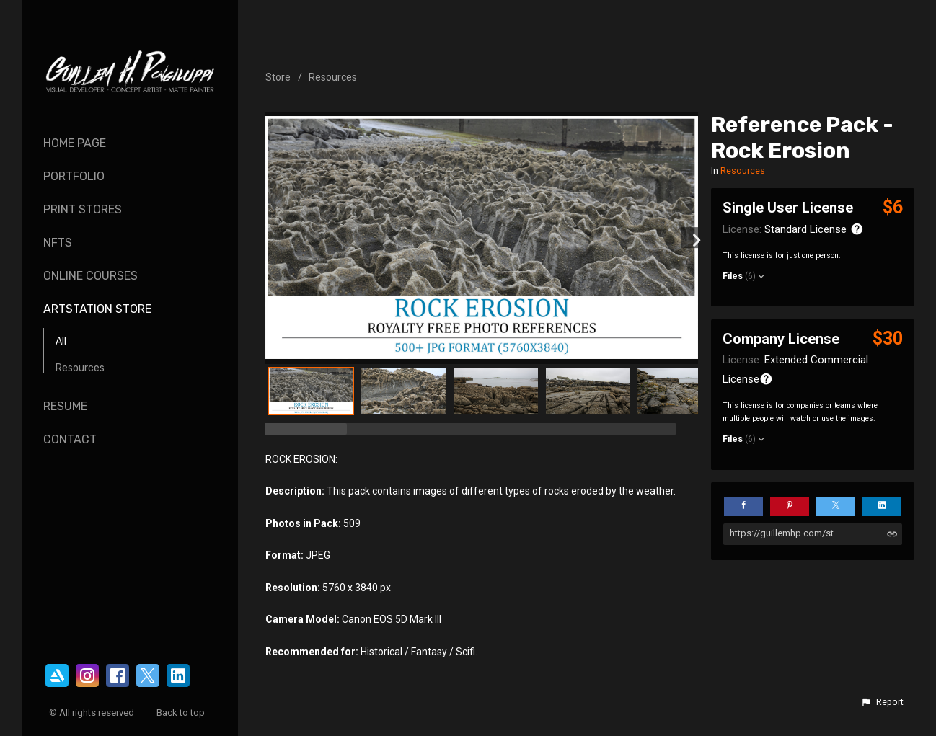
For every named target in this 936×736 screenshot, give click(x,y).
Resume (65, 406)
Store (278, 77)
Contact (70, 439)
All (61, 341)
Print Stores (82, 209)
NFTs (57, 242)
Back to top (181, 712)
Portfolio (74, 176)
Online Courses (90, 276)
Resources (80, 368)
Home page (74, 143)
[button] (882, 702)
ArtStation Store (97, 309)
